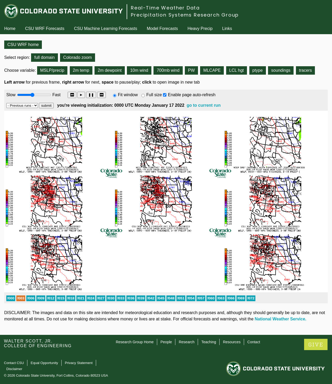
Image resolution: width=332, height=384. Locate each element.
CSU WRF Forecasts (44, 28)
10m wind (139, 70)
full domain (44, 57)
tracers (305, 70)
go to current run (204, 105)
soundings (280, 70)
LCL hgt (236, 70)
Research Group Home (135, 342)
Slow (11, 95)
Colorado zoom (77, 57)
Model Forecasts (162, 28)
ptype (257, 70)
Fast (56, 95)
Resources (232, 342)
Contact (253, 342)
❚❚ (91, 95)
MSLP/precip (52, 70)
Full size (154, 95)
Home (10, 28)
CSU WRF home (23, 44)
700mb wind (168, 70)
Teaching (208, 342)
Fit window (128, 95)
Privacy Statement (79, 363)
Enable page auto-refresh (192, 95)
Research (187, 342)
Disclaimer (14, 369)
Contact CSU (14, 363)
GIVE (315, 344)
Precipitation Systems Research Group (185, 15)
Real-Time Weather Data (165, 7)
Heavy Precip (199, 28)
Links (227, 28)
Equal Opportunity (44, 363)
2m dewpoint (110, 70)
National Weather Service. (280, 319)
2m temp (81, 70)
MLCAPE (212, 70)
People (166, 342)
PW (191, 70)
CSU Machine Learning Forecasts (105, 28)
